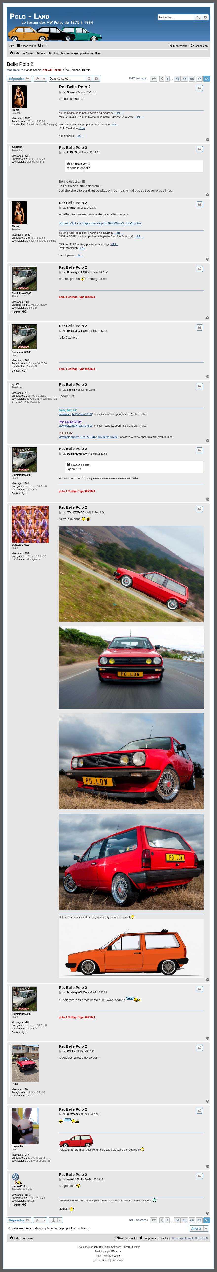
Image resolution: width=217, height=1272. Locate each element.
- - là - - (79, 135)
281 (27, 302)
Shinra (15, 110)
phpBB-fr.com (114, 1251)
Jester (117, 1255)
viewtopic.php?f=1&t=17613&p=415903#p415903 (88, 436)
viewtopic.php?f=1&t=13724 (75, 414)
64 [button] (177, 78)
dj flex (66, 69)
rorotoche (17, 1146)
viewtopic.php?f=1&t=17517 (75, 425)
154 (27, 553)
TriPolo (86, 69)
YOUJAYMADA (20, 545)
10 (26, 1089)
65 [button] (184, 78)
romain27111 (19, 1186)
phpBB (97, 1247)
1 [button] (167, 78)
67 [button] (199, 78)
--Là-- (81, 128)
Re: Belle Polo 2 (74, 87)
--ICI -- (114, 124)
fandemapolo (33, 69)
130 (27, 156)
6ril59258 (17, 147)
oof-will (48, 69)
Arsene (76, 69)
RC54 (15, 1084)
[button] (153, 79)
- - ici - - (118, 112)
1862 (27, 1195)
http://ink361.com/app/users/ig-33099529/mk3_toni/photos (100, 223)
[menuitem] (43, 46)
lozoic (57, 69)
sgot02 (15, 384)
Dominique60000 (21, 293)
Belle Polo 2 (20, 64)
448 (27, 393)
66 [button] (192, 78)
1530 (27, 118)
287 (27, 1154)
